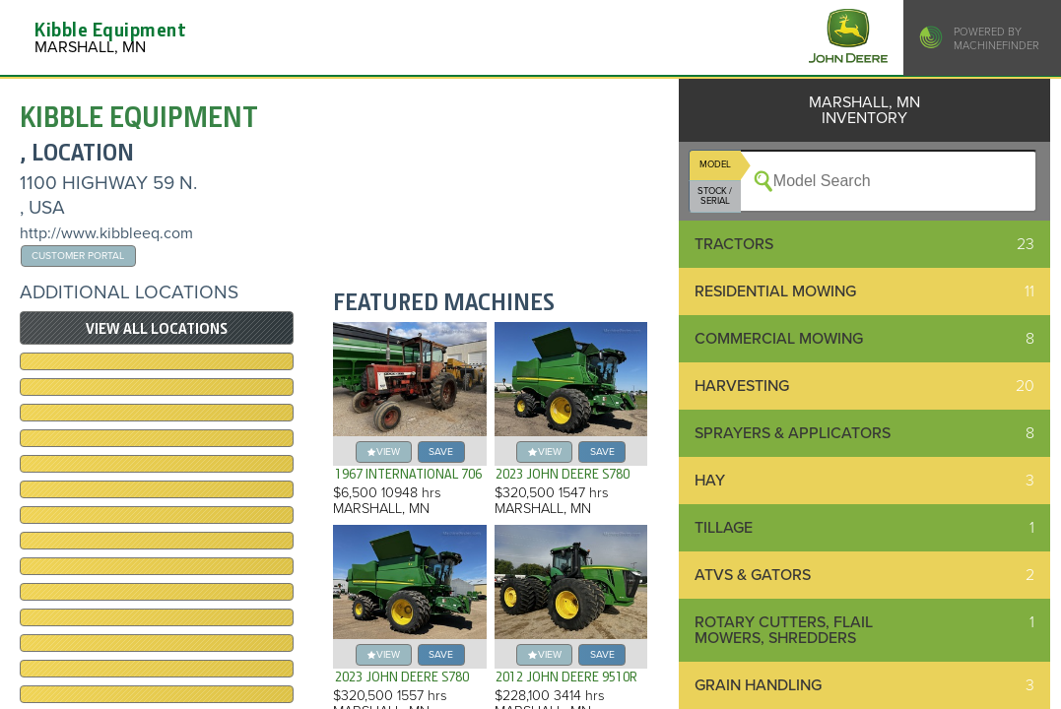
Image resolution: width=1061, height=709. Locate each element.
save (441, 451)
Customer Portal (78, 255)
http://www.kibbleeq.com (106, 233)
